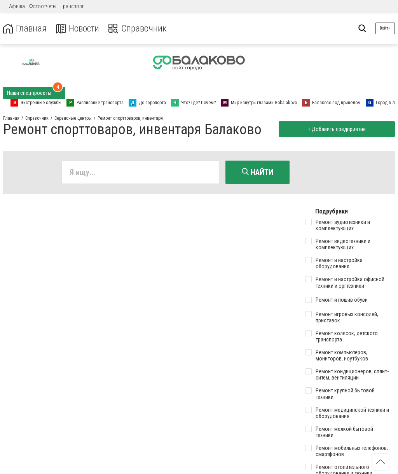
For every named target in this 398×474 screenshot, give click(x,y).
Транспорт (72, 6)
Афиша (17, 6)
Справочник (137, 28)
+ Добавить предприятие (336, 129)
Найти (257, 172)
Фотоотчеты (42, 6)
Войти (385, 28)
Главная (24, 28)
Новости (77, 28)
